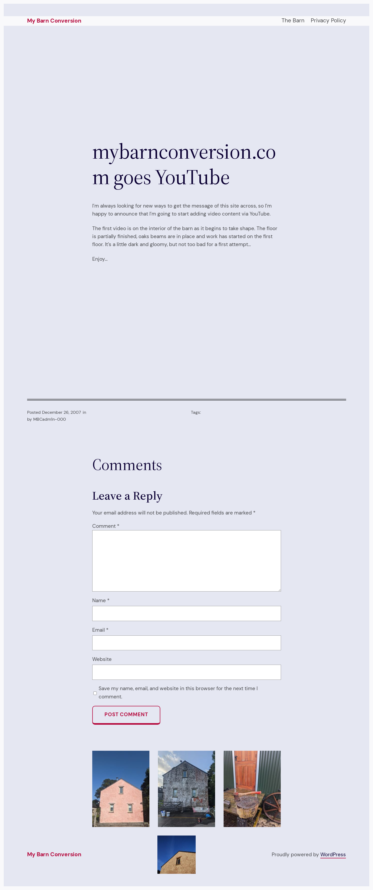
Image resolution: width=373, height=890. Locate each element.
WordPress (333, 854)
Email (100, 630)
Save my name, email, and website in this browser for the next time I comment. (178, 692)
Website (102, 659)
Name (101, 600)
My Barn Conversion (54, 20)
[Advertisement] (186, 82)
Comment (105, 526)
